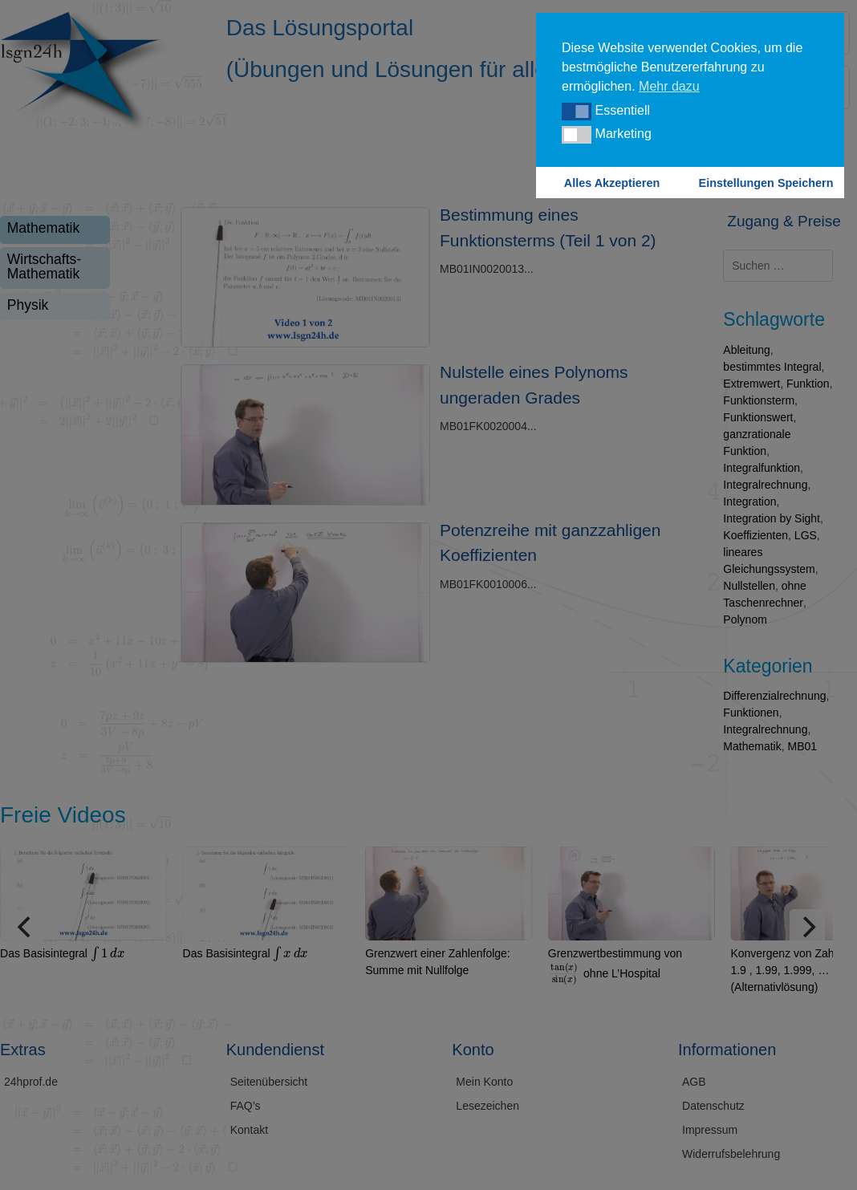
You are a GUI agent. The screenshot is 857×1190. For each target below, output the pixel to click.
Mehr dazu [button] (669, 86)
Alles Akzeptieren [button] (612, 183)
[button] (576, 111)
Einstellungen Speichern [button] (766, 183)
